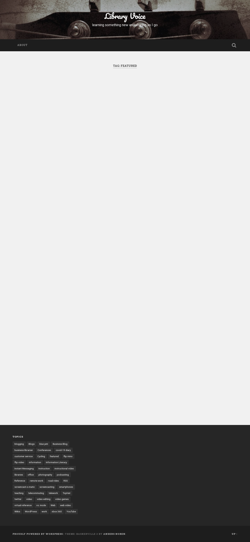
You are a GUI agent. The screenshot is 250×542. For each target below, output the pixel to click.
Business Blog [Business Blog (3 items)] (60, 443)
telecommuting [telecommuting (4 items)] (36, 493)
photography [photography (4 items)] (45, 474)
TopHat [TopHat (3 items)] (66, 493)
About (22, 45)
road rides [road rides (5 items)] (53, 480)
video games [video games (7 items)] (62, 499)
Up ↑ (234, 533)
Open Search (233, 45)
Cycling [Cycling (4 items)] (41, 456)
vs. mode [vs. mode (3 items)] (41, 505)
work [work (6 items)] (44, 511)
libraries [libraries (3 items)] (18, 474)
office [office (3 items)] (31, 474)
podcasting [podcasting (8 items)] (63, 474)
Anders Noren (114, 533)
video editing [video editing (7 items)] (43, 499)
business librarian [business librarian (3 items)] (23, 450)
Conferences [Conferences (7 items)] (44, 450)
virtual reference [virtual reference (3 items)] (23, 505)
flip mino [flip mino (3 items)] (68, 456)
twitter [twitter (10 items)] (18, 499)
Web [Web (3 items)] (53, 505)
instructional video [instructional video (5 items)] (64, 468)
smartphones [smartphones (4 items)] (66, 486)
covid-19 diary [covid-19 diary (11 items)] (63, 450)
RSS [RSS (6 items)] (66, 480)
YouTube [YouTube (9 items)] (71, 511)
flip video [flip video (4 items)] (19, 462)
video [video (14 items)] (29, 499)
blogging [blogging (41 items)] (19, 443)
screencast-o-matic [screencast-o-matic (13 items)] (24, 486)
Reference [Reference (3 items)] (19, 480)
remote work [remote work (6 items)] (36, 480)
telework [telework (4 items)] (53, 493)
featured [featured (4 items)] (54, 456)
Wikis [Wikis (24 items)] (17, 511)
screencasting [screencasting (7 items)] (47, 486)
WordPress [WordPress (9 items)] (31, 511)
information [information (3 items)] (35, 462)
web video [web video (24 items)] (65, 505)
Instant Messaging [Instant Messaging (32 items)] (24, 468)
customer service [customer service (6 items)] (23, 456)
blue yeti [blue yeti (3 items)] (43, 443)
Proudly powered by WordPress (38, 533)
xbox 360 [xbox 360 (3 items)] (57, 511)
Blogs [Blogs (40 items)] (32, 443)
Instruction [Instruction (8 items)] (44, 468)
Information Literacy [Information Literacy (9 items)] (56, 462)
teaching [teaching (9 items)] (18, 493)
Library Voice (125, 16)
